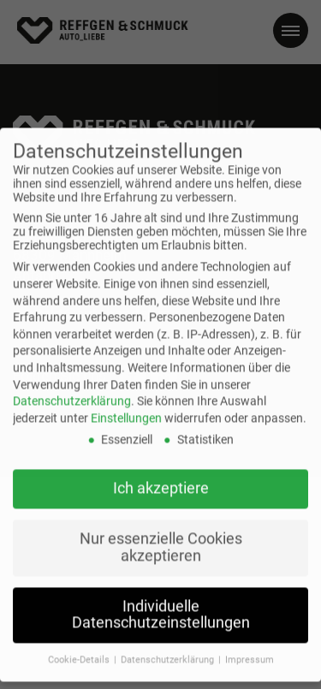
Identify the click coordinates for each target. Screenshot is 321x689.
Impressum (249, 648)
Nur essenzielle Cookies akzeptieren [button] (161, 536)
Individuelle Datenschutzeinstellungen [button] (161, 603)
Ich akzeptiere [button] (161, 476)
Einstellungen (126, 406)
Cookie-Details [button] (80, 648)
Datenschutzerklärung (72, 389)
